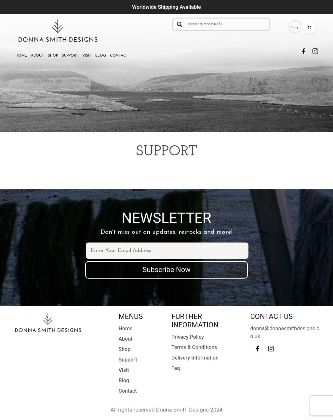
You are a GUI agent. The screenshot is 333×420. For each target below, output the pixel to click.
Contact (119, 56)
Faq (294, 27)
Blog (100, 56)
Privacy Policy (187, 337)
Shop (53, 56)
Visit (86, 56)
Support (70, 56)
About (37, 56)
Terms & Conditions (194, 347)
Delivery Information (195, 358)
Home (21, 56)
